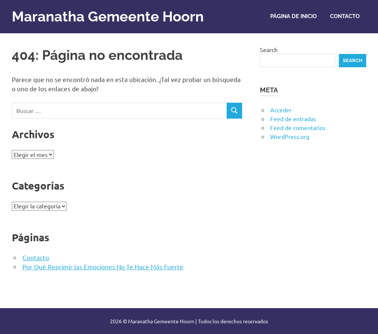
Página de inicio (293, 16)
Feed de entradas (293, 118)
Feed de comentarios (298, 127)
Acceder (281, 109)
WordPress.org (289, 136)
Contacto (345, 16)
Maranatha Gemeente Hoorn (108, 16)
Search (269, 49)
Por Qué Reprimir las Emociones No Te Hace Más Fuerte (103, 266)
